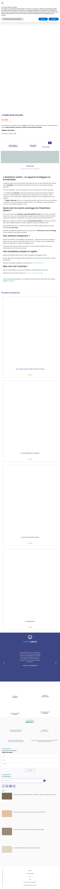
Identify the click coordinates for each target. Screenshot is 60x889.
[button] (4, 663)
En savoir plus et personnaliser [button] (12, 19)
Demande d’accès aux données (30, 885)
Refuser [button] (43, 19)
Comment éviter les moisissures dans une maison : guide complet (28, 829)
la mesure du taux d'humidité (34, 273)
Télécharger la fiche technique (13, 145)
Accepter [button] (53, 19)
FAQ (30, 879)
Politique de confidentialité (30, 882)
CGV (30, 876)
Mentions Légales (30, 873)
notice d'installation (37, 263)
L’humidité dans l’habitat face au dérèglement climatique (26, 848)
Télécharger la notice (32, 145)
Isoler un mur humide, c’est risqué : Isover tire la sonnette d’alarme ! (29, 812)
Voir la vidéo (46, 147)
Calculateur (11, 281)
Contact (30, 870)
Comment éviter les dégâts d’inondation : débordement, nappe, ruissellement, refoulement (34, 794)
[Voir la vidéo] (50, 142)
